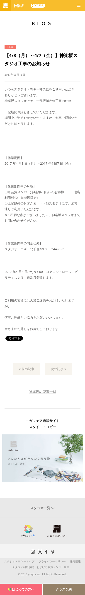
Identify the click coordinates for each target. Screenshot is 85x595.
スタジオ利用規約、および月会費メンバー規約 (40, 567)
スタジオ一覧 (40, 508)
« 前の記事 (26, 369)
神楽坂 (19, 5)
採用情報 (75, 561)
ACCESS (38, 5)
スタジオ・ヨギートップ (19, 561)
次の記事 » (58, 369)
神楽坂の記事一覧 (42, 391)
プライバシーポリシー (52, 561)
